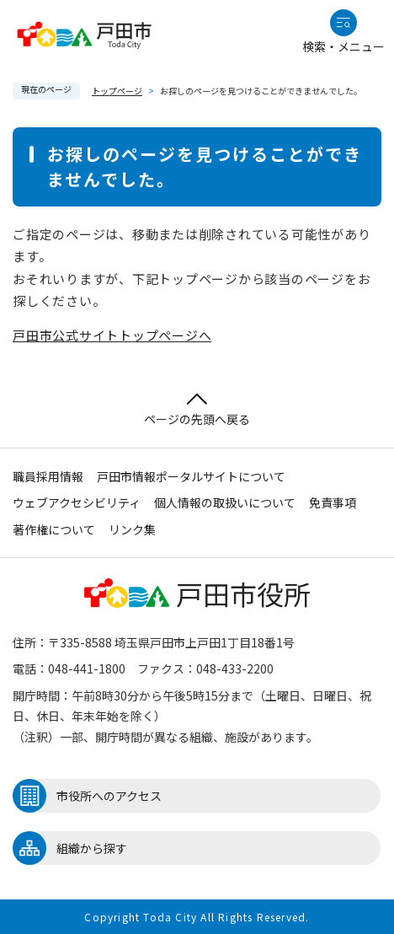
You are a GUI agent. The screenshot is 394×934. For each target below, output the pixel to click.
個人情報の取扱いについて (225, 502)
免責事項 (332, 502)
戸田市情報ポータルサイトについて (191, 476)
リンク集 (132, 529)
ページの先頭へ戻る (197, 410)
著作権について (54, 529)
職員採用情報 (48, 476)
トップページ (117, 90)
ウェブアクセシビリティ (77, 502)
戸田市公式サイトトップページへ (112, 335)
